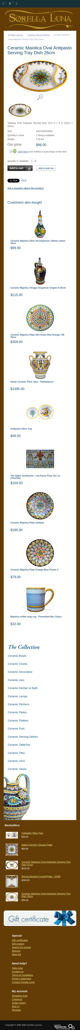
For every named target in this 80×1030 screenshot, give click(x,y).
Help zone (17, 968)
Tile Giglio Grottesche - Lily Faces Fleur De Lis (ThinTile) (35, 477)
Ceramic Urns (16, 760)
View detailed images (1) (40, 97)
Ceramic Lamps (17, 696)
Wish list (16, 954)
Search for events (21, 947)
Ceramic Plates (17, 712)
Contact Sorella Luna (23, 982)
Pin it (23, 180)
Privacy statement (21, 978)
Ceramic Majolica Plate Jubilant (27, 523)
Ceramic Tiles (16, 752)
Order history (19, 1002)
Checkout (17, 999)
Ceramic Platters (18, 720)
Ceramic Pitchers (18, 704)
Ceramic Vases (17, 768)
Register (16, 1010)
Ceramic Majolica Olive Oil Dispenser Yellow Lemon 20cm (37, 242)
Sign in (15, 1006)
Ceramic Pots (16, 728)
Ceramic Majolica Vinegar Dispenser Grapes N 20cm (38, 288)
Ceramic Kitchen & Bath (22, 688)
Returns (16, 950)
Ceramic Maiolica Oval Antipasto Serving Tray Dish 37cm (46, 863)
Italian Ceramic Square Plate (36, 844)
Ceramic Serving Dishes (39, 35)
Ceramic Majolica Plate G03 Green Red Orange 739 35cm (37, 336)
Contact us (17, 971)
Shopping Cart (19, 995)
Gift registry (18, 943)
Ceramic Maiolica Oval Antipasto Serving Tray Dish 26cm (46, 895)
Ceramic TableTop (19, 744)
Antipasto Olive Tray (21, 429)
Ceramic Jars (16, 680)
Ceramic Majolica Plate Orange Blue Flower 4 (34, 570)
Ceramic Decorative (20, 671)
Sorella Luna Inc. (15, 35)
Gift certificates (20, 940)
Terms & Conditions (22, 975)
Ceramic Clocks (17, 663)
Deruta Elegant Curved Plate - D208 (40, 876)
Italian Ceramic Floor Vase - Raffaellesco (32, 382)
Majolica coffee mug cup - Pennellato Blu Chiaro (36, 617)
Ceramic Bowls (17, 655)
